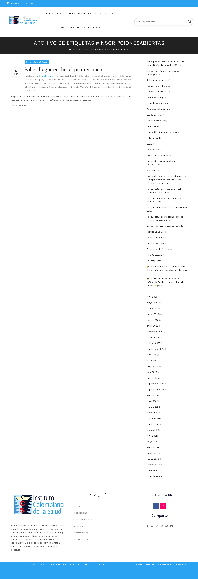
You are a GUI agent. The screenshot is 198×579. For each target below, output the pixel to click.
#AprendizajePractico (67, 76)
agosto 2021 (153, 430)
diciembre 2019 (154, 476)
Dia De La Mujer (154, 115)
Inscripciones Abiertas (158, 155)
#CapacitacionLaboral (89, 76)
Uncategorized (154, 260)
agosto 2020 (153, 447)
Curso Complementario (158, 109)
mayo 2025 (152, 366)
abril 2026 (152, 308)
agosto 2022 (153, 395)
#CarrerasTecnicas (110, 76)
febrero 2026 (153, 320)
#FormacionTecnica (77, 83)
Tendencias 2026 (155, 243)
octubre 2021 (153, 418)
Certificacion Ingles (156, 97)
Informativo (153, 149)
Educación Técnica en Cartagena (163, 132)
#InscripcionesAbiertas (118, 83)
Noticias (109, 13)
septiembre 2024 (155, 383)
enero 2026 (152, 325)
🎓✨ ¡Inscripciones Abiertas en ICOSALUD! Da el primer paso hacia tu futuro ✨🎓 (165, 282)
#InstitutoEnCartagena (36, 87)
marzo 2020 (153, 459)
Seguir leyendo (18, 105)
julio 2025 (152, 354)
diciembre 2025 (154, 331)
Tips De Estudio (154, 255)
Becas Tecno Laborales (158, 86)
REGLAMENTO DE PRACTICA (174, 564)
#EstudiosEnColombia (120, 79)
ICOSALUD (30, 90)
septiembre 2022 (155, 389)
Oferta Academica (88, 13)
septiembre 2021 (155, 424)
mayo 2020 (152, 453)
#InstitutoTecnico (57, 87)
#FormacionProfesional (55, 83)
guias (149, 144)
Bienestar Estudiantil (157, 91)
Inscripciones (91, 27)
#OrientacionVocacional (79, 87)
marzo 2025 (153, 378)
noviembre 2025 (155, 337)
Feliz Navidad (153, 138)
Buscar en (189, 21)
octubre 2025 (153, 343)
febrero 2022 (153, 407)
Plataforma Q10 (70, 27)
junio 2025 (152, 360)
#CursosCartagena (34, 79)
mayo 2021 (152, 441)
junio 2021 (152, 436)
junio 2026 (152, 297)
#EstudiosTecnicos (34, 83)
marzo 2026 (153, 314)
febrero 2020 (153, 464)
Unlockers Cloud (100, 564)
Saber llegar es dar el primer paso (63, 69)
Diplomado (152, 126)
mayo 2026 (152, 302)
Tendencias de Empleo (158, 249)
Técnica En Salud (155, 232)
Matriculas (152, 170)
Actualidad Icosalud (157, 80)
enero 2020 (152, 470)
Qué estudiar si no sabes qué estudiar (165, 226)
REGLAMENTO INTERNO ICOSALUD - (148, 564)
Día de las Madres (156, 120)
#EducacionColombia (54, 79)
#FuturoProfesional (96, 83)
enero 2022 (152, 412)
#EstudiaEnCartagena (98, 79)
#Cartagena (126, 76)
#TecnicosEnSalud (122, 87)
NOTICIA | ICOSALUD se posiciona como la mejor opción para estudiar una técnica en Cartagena (166, 180)
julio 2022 (152, 401)
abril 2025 (152, 372)
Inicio (49, 13)
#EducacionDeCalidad (75, 79)
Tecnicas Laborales (156, 237)
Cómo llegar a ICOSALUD (36, 62)
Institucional (65, 13)
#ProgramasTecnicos (102, 87)
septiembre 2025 (155, 349)
